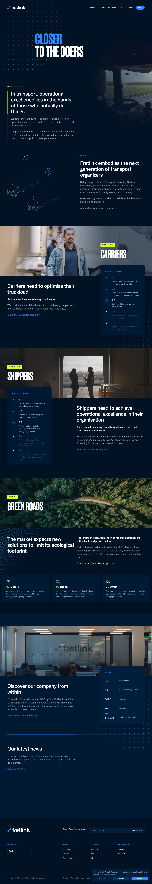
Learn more (102, 878)
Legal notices (91, 878)
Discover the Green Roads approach (96, 563)
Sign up (121, 849)
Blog (131, 7)
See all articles (15, 768)
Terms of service (77, 878)
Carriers (102, 7)
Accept (139, 879)
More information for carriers (22, 314)
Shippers (92, 7)
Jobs (92, 858)
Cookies (66, 878)
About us (122, 7)
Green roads (112, 7)
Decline (121, 879)
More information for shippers (92, 449)
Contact (121, 854)
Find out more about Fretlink (22, 715)
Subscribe (135, 830)
